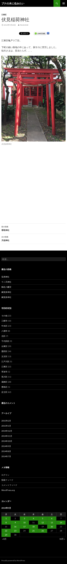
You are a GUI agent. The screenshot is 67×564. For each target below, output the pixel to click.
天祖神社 (33, 238)
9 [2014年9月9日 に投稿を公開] (15, 522)
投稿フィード (7, 480)
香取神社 (33, 228)
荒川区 (4, 377)
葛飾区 (4, 382)
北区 (3, 336)
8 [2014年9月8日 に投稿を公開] (6, 522)
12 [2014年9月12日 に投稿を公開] (42, 522)
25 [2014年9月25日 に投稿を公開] (33, 531)
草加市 (4, 371)
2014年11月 (6, 436)
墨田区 (4, 351)
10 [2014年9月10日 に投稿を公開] (24, 522)
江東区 (3, 15)
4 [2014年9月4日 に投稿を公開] (33, 518)
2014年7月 (6, 456)
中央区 (4, 326)
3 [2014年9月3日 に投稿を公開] (24, 518)
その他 (4, 315)
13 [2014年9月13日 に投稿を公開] (52, 522)
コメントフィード (9, 485)
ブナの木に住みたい (12, 3)
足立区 (4, 392)
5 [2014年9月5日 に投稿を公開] (42, 518)
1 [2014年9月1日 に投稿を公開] (6, 518)
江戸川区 (5, 361)
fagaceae (24, 25)
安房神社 (5, 277)
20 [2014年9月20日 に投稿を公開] (52, 526)
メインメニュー (63, 3)
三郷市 (4, 321)
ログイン (5, 475)
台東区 (4, 346)
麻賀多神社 (6, 292)
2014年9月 (6, 446)
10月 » (62, 539)
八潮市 (4, 331)
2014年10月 (6, 441)
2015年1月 (6, 426)
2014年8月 (6, 451)
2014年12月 (6, 431)
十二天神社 (6, 282)
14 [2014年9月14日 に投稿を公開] (61, 522)
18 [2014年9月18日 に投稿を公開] (33, 526)
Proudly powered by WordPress (13, 560)
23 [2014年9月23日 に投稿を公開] (15, 531)
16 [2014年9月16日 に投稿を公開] (15, 526)
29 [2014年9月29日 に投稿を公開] (6, 535)
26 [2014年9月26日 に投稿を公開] (42, 531)
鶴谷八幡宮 (6, 287)
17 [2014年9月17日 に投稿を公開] (24, 526)
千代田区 (5, 341)
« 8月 (4, 539)
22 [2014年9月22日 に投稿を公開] (6, 531)
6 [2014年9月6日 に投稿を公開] (51, 518)
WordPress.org (8, 490)
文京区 (4, 356)
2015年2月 (6, 421)
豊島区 (4, 387)
